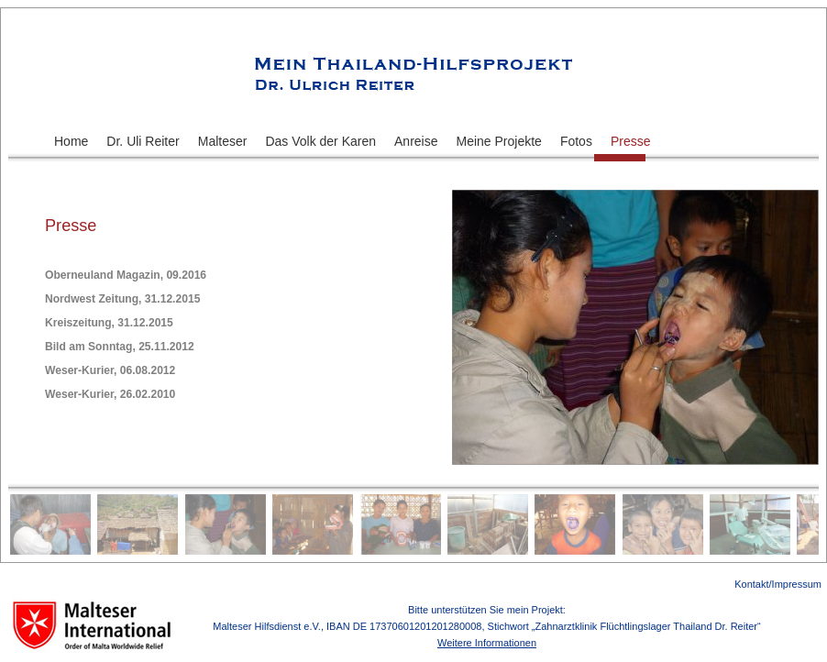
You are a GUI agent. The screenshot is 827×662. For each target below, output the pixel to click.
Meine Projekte (499, 141)
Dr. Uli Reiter (142, 141)
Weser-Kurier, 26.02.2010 (110, 394)
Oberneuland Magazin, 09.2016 (125, 275)
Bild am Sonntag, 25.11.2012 (119, 346)
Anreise (415, 141)
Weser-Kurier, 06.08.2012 (110, 370)
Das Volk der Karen (320, 141)
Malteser (223, 141)
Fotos (576, 141)
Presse (631, 141)
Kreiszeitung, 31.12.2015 (109, 322)
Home (71, 141)
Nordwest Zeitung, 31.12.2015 (122, 298)
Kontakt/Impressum (777, 584)
